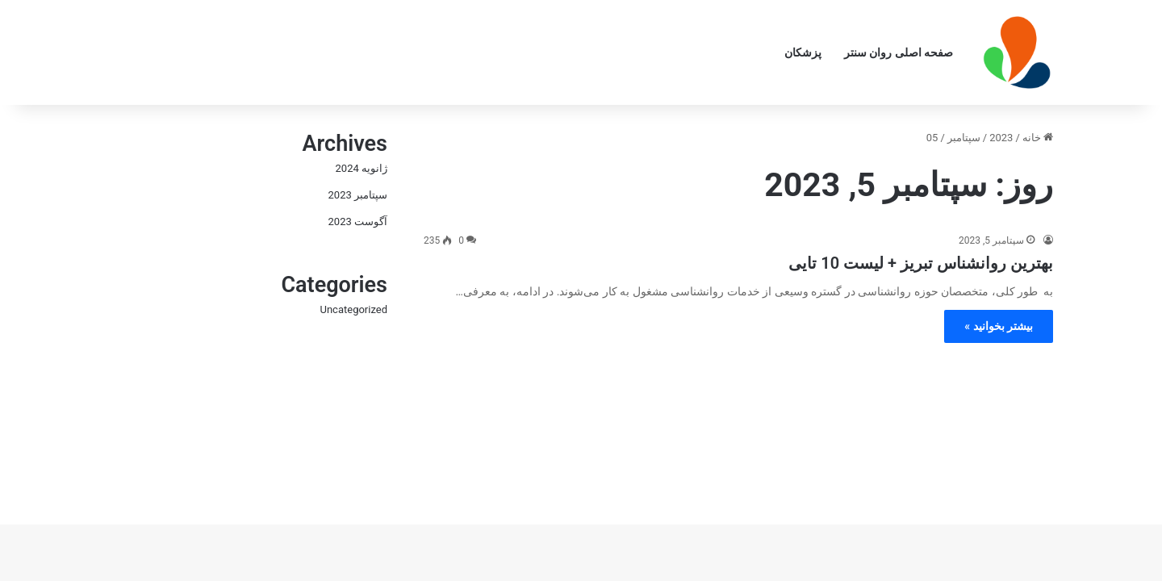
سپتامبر (963, 138)
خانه (1037, 138)
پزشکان (802, 52)
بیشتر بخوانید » (998, 326)
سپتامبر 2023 (357, 195)
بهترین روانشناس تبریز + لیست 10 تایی (920, 263)
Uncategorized (353, 309)
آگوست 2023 (357, 221)
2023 (1001, 138)
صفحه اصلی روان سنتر (898, 52)
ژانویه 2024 (361, 168)
